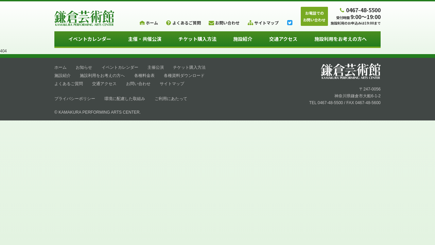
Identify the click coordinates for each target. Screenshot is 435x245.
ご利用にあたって (171, 98)
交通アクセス (283, 38)
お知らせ (84, 67)
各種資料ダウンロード (184, 75)
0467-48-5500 (359, 10)
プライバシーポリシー (74, 98)
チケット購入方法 (197, 38)
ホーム (60, 67)
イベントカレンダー (89, 38)
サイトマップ (172, 83)
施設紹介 (242, 38)
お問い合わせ (138, 83)
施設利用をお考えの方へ (340, 38)
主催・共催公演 (144, 38)
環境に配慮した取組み (124, 98)
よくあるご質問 (68, 83)
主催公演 (155, 67)
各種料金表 (144, 75)
